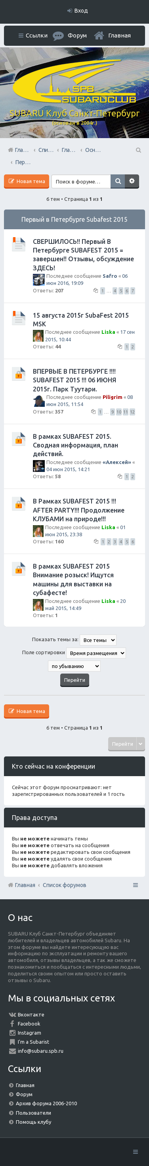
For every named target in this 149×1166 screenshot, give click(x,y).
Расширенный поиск (132, 181)
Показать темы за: (74, 640)
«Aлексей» (117, 462)
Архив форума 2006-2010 (46, 1103)
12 (132, 412)
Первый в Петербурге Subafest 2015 (74, 219)
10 (119, 412)
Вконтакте (31, 1014)
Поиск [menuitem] (138, 150)
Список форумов (64, 885)
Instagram (29, 1032)
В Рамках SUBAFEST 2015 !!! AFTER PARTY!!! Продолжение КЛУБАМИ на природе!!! (78, 510)
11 (125, 412)
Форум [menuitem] (77, 35)
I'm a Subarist (33, 1041)
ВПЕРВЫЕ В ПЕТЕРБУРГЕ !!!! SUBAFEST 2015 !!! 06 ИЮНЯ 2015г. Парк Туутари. (74, 380)
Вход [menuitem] (81, 10)
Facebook (29, 1023)
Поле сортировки (74, 653)
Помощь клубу (33, 1122)
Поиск (118, 181)
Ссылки (37, 35)
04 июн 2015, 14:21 (68, 469)
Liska (108, 332)
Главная (119, 35)
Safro (110, 276)
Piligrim (112, 397)
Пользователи (33, 1112)
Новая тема (30, 181)
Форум (24, 1094)
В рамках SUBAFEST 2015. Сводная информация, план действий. (75, 445)
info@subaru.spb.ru (40, 1051)
